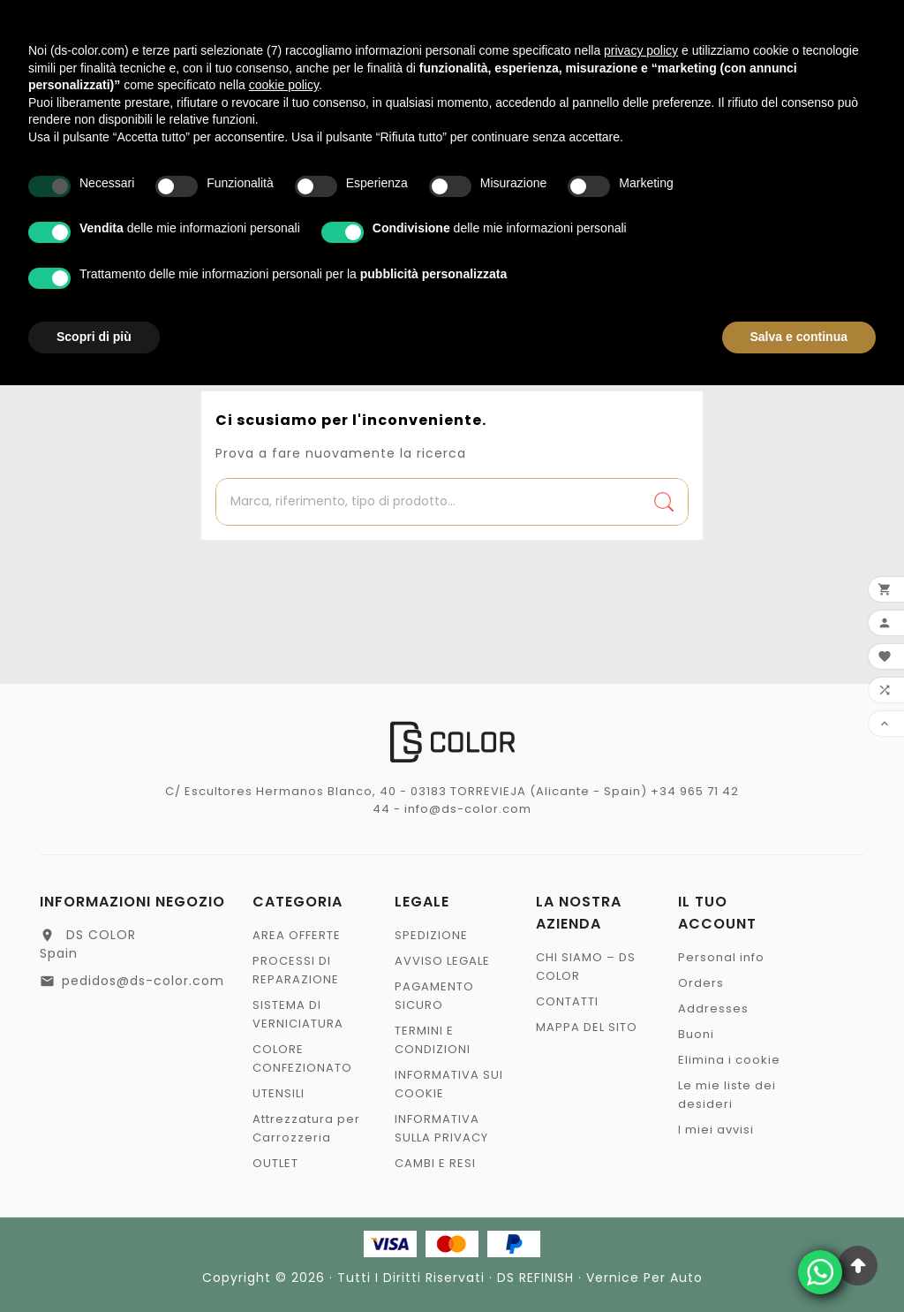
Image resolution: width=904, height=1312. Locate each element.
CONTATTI (567, 1001)
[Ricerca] (428, 502)
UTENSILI (278, 1093)
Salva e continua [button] (799, 337)
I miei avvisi (716, 1129)
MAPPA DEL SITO (586, 1027)
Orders (701, 983)
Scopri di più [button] (94, 337)
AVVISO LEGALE (442, 960)
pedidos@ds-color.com (143, 981)
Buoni (696, 1034)
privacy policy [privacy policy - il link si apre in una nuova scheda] (641, 50)
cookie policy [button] (284, 85)
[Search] (664, 502)
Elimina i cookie (729, 1059)
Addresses (713, 1008)
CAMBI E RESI (435, 1163)
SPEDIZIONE (431, 935)
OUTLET (275, 1163)
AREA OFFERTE (296, 935)
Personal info (721, 957)
